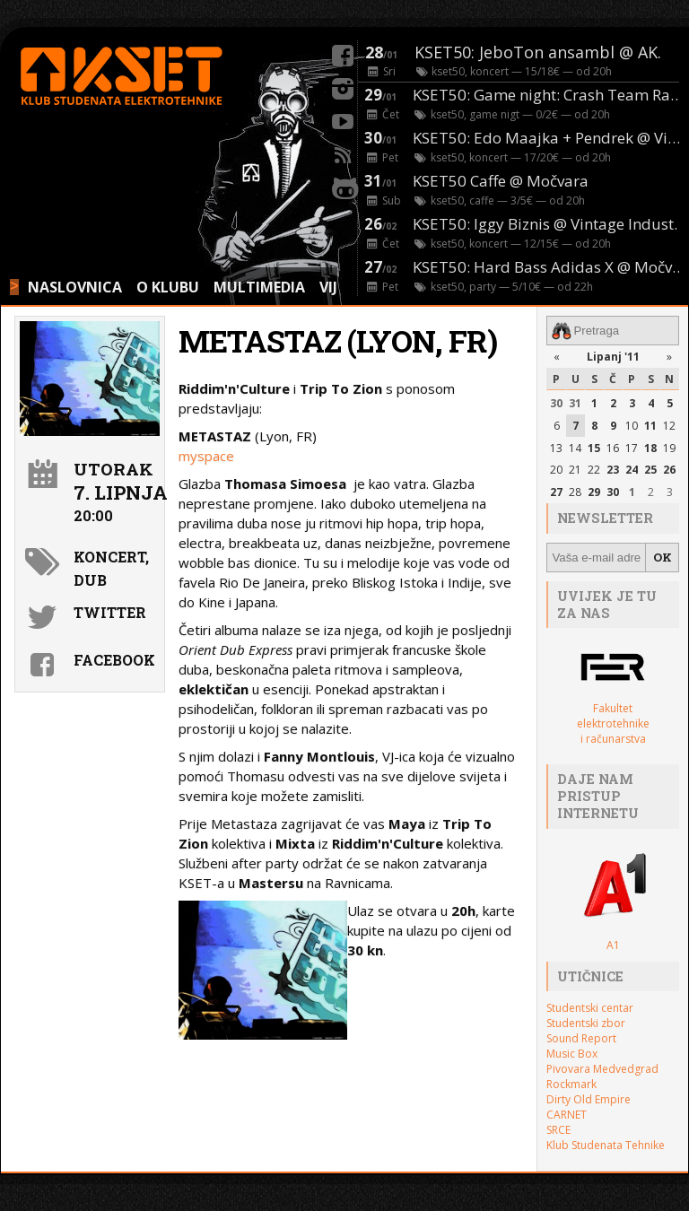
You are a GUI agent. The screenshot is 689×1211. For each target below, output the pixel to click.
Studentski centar (589, 1007)
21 (575, 469)
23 (612, 469)
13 (556, 448)
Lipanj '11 (613, 356)
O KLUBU (167, 287)
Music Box (571, 1053)
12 (669, 425)
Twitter (110, 612)
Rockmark (571, 1084)
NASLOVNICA (75, 287)
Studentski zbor (585, 1023)
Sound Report (581, 1038)
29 (594, 492)
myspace (206, 456)
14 (575, 448)
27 (556, 492)
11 (650, 425)
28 (575, 492)
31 (575, 403)
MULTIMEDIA (259, 287)
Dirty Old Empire (588, 1099)
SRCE (558, 1129)
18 (650, 448)
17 (631, 448)
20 (556, 469)
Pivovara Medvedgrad (602, 1068)
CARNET (566, 1114)
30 (556, 403)
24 (631, 469)
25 (650, 469)
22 (594, 469)
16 (612, 448)
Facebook (114, 659)
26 (669, 469)
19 (669, 448)
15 (594, 448)
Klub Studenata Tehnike (605, 1145)
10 (631, 425)
